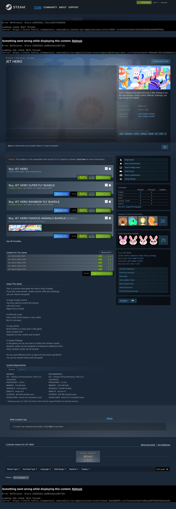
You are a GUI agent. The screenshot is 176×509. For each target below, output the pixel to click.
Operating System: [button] (111, 483)
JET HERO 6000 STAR (42, 191)
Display (85, 474)
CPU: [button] (125, 483)
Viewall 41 (163, 224)
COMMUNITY (50, 7)
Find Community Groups (128, 294)
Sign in (10, 149)
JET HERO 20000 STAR (43, 208)
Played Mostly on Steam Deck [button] (88, 483)
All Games (10, 61)
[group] (88, 483)
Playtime (72, 474)
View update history (127, 283)
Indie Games (20, 61)
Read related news (126, 287)
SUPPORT (73, 7)
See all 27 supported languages (129, 210)
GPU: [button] (134, 483)
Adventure (128, 137)
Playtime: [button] (68, 483)
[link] (86, 181)
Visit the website (126, 272)
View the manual (127, 276)
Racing (151, 137)
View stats (123, 280)
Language (44, 474)
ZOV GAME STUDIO (146, 117)
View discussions (125, 291)
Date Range (59, 474)
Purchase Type (29, 474)
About (63, 7)
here (51, 430)
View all (109, 422)
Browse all (106, 256)
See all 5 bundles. (14, 244)
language (164, 2)
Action (136, 137)
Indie (121, 137)
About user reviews (148, 448)
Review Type (12, 474)
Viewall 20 (163, 243)
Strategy (143, 137)
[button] (103, 181)
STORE (37, 7)
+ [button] (165, 137)
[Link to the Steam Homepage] (18, 9)
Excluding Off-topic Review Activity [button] (47, 483)
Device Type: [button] (146, 483)
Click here (81, 162)
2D (156, 137)
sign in (155, 2)
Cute (161, 137)
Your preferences (164, 448)
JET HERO (27, 191)
